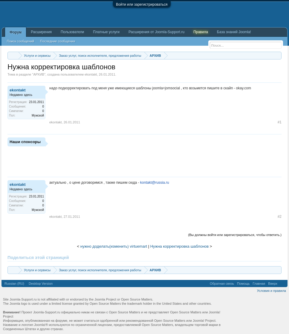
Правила (200, 32)
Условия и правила (271, 290)
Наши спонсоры (25, 142)
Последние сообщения (57, 41)
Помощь (243, 283)
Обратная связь (222, 283)
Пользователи (72, 32)
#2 (280, 217)
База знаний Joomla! (234, 32)
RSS (282, 283)
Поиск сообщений (20, 41)
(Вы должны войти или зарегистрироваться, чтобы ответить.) (235, 235)
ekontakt (91, 74)
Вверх (272, 283)
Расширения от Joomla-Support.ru (156, 32)
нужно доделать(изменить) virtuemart (113, 246)
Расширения (41, 32)
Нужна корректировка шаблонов (179, 246)
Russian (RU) (14, 283)
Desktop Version (41, 283)
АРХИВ (38, 74)
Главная (259, 283)
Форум (16, 32)
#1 (280, 122)
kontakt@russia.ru (154, 182)
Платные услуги (106, 32)
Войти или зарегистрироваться (141, 4)
